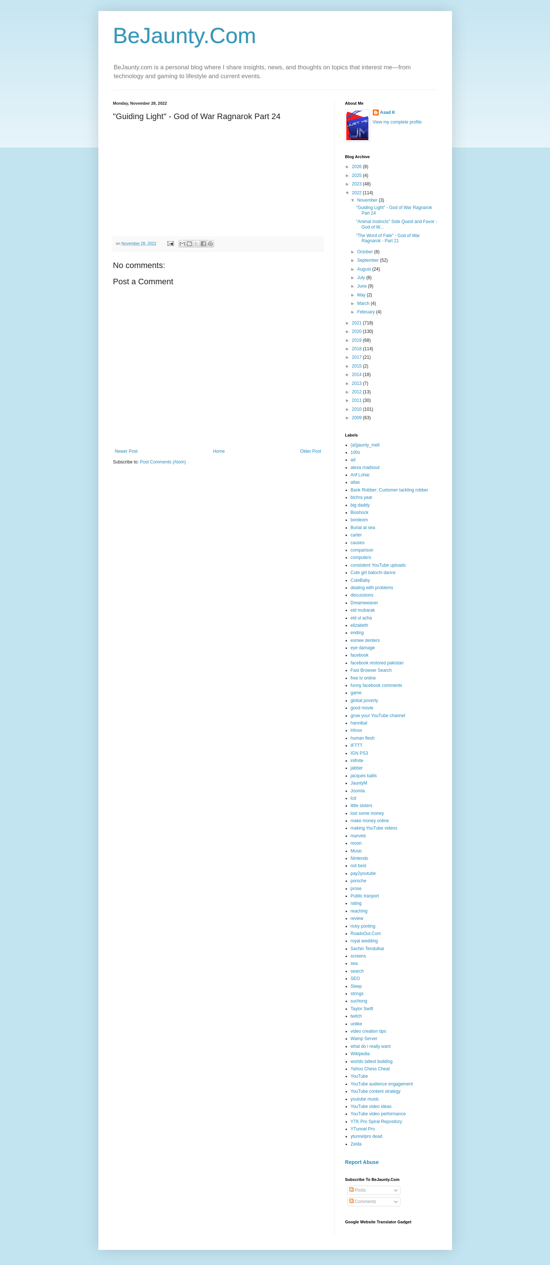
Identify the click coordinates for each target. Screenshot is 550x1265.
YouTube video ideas (371, 1106)
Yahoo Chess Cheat (370, 1068)
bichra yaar (361, 497)
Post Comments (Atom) (163, 462)
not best (359, 865)
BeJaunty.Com (184, 35)
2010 (357, 409)
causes (358, 542)
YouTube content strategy (376, 1091)
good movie (362, 707)
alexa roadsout (365, 467)
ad (353, 459)
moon (356, 843)
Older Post (310, 451)
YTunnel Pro (363, 1129)
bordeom (359, 519)
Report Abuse (362, 1162)
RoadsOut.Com (366, 933)
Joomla (358, 790)
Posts (357, 1190)
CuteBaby (360, 580)
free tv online (363, 678)
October (365, 251)
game (356, 692)
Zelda (356, 1144)
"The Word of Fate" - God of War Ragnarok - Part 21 (388, 238)
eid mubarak (363, 610)
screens (358, 956)
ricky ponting (363, 926)
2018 (357, 348)
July (361, 277)
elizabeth (359, 625)
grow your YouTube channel (378, 715)
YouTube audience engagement (382, 1084)
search (357, 971)
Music (356, 851)
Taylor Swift (362, 1008)
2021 (357, 323)
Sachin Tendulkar (368, 948)
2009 (357, 417)
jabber (357, 768)
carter (356, 535)
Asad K (387, 112)
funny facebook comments (376, 685)
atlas (355, 482)
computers (361, 557)
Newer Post (126, 451)
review (357, 918)
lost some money (367, 813)
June (362, 286)
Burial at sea (363, 527)
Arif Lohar (360, 474)
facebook (360, 655)
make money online (370, 820)
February (366, 311)
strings (357, 993)
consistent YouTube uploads (378, 565)
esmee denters (365, 640)
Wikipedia (360, 1053)
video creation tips (368, 1031)
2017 (357, 357)
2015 (357, 366)
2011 (357, 400)
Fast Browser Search (371, 670)
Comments (362, 1201)
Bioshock (360, 512)
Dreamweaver (364, 602)
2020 (357, 331)
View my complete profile (397, 122)
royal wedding (364, 940)
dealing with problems (372, 587)
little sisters (361, 805)
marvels (358, 835)
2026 (357, 166)
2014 (357, 374)
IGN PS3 (359, 753)
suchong (359, 1001)
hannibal (359, 723)
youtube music (365, 1099)
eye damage (363, 647)
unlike (356, 1023)
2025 (357, 175)
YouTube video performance (378, 1113)
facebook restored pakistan (377, 662)
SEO (355, 978)
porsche (359, 880)
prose (356, 888)
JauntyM (359, 783)
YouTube (359, 1076)
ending (357, 632)
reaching (359, 911)
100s (355, 452)
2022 (357, 192)
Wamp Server (364, 1038)
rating (356, 903)
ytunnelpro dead (366, 1136)
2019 (357, 340)
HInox (356, 730)
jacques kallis (364, 775)
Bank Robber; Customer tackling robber (389, 490)
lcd (353, 798)
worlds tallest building (372, 1061)
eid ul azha (361, 618)
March (364, 303)
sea (354, 963)
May (362, 295)
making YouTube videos (374, 828)
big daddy (360, 505)
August (364, 269)
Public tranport (365, 896)
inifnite (357, 760)
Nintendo (359, 858)
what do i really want (371, 1046)
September (368, 260)
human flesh (363, 738)
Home (219, 451)
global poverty (364, 700)
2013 (357, 383)
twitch (356, 1016)
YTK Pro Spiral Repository (376, 1121)
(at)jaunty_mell (365, 445)
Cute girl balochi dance (373, 572)
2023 (357, 184)
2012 (357, 392)
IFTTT (357, 745)
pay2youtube (363, 873)
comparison (362, 550)
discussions (362, 595)
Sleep (356, 986)
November (368, 200)
